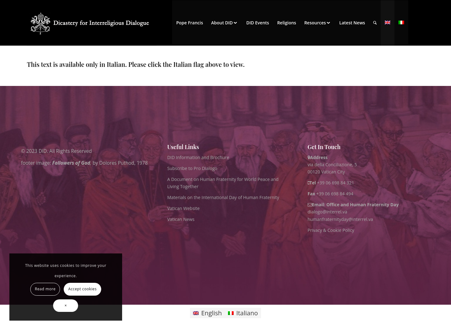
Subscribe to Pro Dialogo (192, 168)
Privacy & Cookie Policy (331, 230)
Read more (45, 289)
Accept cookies (82, 289)
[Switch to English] (207, 313)
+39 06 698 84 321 (335, 183)
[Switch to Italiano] (243, 313)
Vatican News (180, 219)
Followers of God (71, 162)
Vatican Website (183, 208)
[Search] (375, 22)
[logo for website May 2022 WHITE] (92, 22)
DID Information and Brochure (198, 157)
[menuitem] (189, 22)
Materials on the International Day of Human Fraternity (223, 197)
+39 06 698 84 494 (331, 194)
